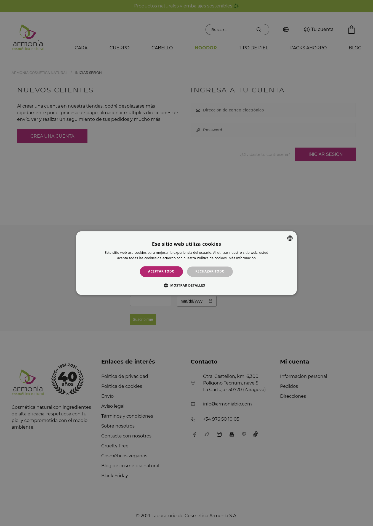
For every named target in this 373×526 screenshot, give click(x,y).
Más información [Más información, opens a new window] (242, 258)
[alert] (186, 263)
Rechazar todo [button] (210, 271)
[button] (186, 285)
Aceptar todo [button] (161, 271)
